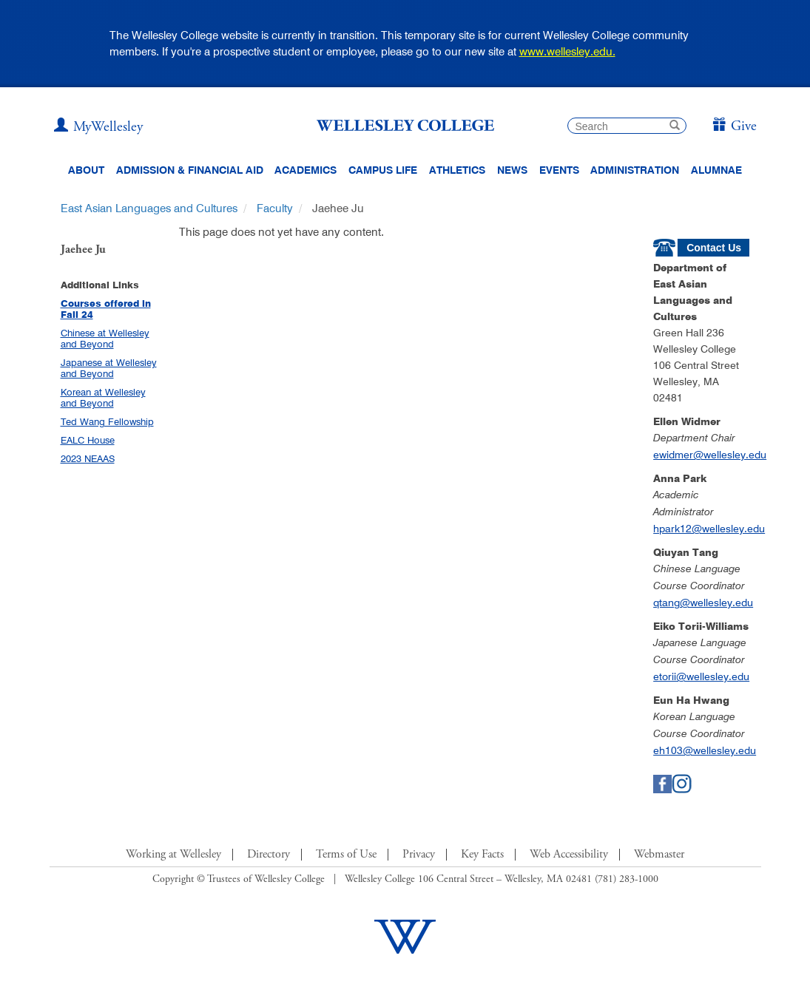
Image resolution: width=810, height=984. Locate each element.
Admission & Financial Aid (189, 170)
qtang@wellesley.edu (703, 602)
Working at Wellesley (173, 855)
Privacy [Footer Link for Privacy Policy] (418, 855)
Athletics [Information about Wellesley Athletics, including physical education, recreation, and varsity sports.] (457, 170)
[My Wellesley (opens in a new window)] (98, 127)
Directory (268, 855)
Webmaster (659, 855)
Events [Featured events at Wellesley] (559, 170)
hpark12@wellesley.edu (709, 529)
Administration (634, 170)
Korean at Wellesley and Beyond (103, 397)
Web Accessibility (569, 855)
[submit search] (674, 127)
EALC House (88, 440)
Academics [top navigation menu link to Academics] (305, 170)
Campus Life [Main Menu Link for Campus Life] (382, 170)
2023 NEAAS (88, 458)
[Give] (734, 127)
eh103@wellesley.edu (704, 750)
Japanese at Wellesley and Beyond (109, 367)
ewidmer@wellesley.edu (709, 455)
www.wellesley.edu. (567, 51)
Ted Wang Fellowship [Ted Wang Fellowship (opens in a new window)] (107, 421)
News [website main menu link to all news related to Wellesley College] (512, 170)
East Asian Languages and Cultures (149, 208)
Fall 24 (77, 314)
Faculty (275, 208)
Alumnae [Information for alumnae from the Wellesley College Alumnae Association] (716, 170)
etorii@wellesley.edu (701, 676)
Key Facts (482, 855)
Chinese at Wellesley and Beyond (105, 338)
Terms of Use (346, 855)
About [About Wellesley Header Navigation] (86, 170)
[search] (626, 126)
